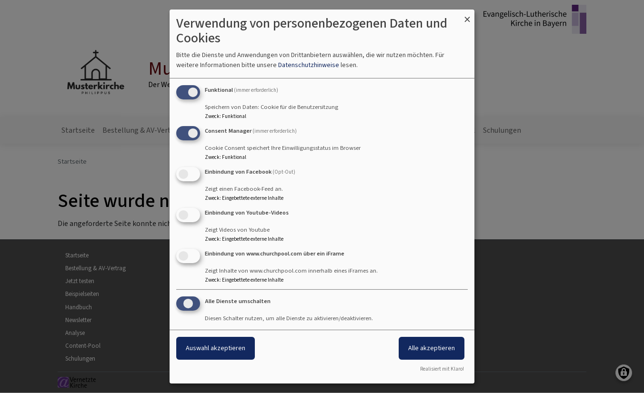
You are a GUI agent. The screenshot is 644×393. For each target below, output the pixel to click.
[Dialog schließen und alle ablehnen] (467, 15)
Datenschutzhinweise (308, 64)
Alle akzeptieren (431, 348)
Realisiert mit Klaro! (442, 369)
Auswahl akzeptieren (215, 348)
